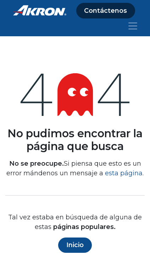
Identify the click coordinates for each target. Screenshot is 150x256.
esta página (124, 173)
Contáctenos (105, 11)
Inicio (75, 245)
